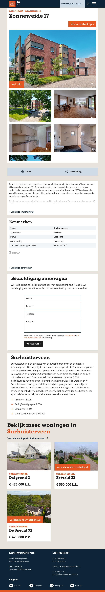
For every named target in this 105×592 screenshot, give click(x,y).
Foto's (28, 171)
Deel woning (75, 171)
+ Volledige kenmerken (20, 267)
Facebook (35, 585)
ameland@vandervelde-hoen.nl (65, 574)
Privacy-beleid (69, 335)
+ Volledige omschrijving (21, 211)
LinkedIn (17, 585)
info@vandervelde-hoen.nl (20, 569)
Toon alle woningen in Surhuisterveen (26, 438)
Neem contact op (81, 24)
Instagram (53, 585)
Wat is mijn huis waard (71, 4)
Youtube (69, 585)
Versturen (32, 343)
